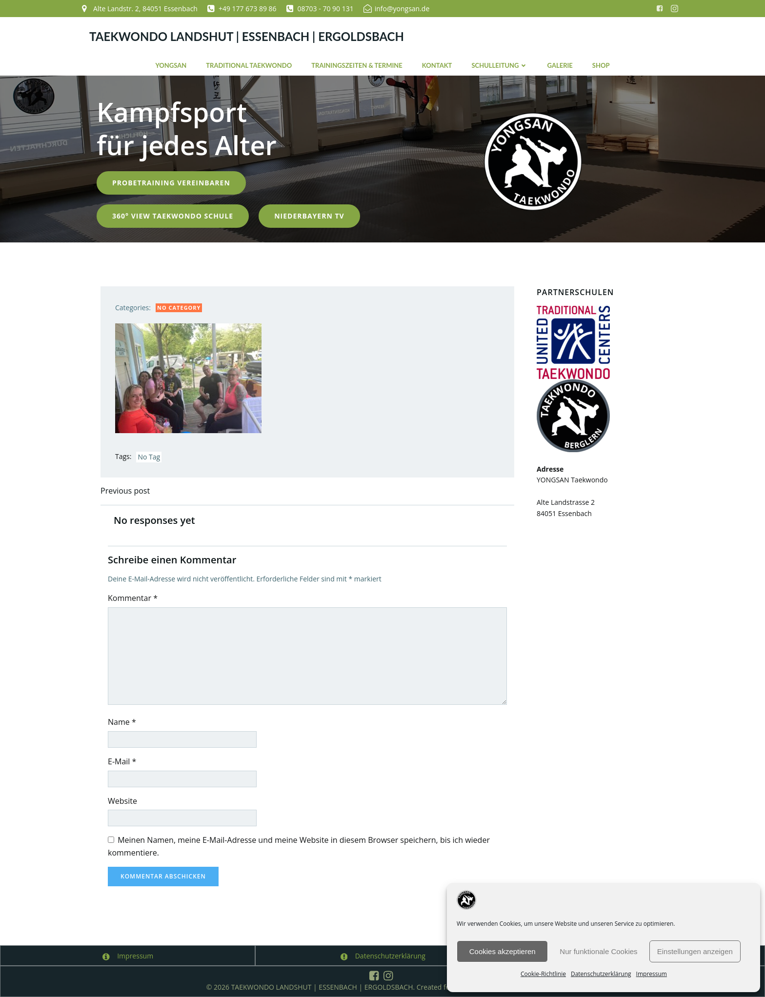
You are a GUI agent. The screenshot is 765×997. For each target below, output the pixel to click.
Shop (601, 65)
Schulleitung (499, 65)
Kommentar (133, 598)
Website (122, 801)
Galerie (560, 65)
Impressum (651, 974)
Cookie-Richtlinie (543, 974)
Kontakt (437, 65)
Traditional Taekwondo (249, 65)
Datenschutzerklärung (601, 974)
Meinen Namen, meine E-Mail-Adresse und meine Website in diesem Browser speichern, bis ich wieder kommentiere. (299, 846)
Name (122, 722)
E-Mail (122, 761)
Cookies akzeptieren (502, 951)
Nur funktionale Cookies (598, 951)
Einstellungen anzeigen (695, 951)
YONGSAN (170, 65)
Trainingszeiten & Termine (357, 65)
